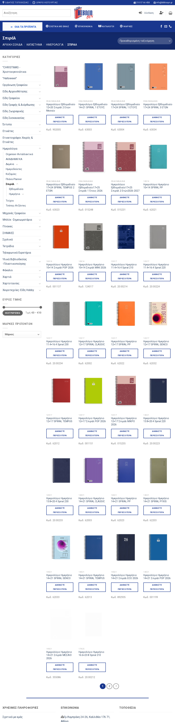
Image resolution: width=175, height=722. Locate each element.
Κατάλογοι (107, 26)
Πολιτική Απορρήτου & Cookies (22, 713)
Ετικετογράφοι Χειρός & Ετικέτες (18, 140)
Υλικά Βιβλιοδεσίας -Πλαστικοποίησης (15, 261)
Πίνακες (8, 226)
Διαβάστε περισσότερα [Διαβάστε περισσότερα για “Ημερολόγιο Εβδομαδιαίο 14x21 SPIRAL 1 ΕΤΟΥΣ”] (92, 119)
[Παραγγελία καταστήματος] (145, 41)
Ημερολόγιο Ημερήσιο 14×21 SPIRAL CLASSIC (92, 485)
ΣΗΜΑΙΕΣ (8, 233)
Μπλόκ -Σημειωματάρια (17, 219)
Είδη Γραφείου (11, 98)
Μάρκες (128, 26)
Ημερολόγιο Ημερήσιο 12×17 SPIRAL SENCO (156, 343)
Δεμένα (10, 164)
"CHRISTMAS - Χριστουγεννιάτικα (14, 69)
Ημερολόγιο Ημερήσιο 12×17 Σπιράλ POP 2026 (92, 420)
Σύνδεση (149, 12)
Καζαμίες (11, 174)
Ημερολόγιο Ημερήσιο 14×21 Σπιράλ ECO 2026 (124, 548)
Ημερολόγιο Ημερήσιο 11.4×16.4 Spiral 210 (124, 266)
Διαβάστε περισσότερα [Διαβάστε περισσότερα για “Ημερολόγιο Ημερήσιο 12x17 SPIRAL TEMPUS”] (60, 433)
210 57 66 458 (143, 2)
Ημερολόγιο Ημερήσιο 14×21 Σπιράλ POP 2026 (157, 548)
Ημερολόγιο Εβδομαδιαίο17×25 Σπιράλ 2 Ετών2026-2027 (125, 187)
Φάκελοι (8, 270)
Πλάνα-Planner (14, 179)
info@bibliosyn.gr (164, 2)
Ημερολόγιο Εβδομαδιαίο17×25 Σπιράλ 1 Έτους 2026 (91, 187)
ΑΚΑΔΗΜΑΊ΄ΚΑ (14, 159)
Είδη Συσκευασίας (14, 118)
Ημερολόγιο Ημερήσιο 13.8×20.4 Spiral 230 (59, 485)
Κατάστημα (34, 44)
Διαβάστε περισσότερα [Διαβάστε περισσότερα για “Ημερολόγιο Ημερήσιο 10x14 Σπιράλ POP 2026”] (60, 276)
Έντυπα (7, 124)
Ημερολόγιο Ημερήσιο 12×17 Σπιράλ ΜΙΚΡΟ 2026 (124, 407)
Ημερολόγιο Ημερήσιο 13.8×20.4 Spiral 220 (156, 405)
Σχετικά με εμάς (59, 26)
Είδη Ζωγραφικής (13, 111)
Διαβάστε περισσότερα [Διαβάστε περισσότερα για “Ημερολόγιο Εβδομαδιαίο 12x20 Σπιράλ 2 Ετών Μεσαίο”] (60, 119)
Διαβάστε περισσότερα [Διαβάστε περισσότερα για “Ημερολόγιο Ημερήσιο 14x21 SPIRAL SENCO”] (60, 558)
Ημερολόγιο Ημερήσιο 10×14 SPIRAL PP (156, 186)
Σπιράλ (10, 184)
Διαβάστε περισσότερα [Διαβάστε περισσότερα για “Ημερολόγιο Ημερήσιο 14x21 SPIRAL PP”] (125, 495)
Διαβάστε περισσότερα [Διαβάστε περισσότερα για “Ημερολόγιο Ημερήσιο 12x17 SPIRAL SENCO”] (157, 353)
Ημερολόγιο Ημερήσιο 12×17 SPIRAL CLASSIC (92, 343)
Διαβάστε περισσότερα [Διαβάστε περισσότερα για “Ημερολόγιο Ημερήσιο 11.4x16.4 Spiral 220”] (157, 276)
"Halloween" (10, 78)
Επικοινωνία (85, 26)
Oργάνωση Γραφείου (15, 85)
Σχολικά (8, 239)
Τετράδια (8, 246)
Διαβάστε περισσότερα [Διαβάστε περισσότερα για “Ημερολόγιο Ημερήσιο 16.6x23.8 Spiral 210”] (92, 623)
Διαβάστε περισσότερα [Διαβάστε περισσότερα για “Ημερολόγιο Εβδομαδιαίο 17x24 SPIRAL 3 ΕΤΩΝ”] (157, 119)
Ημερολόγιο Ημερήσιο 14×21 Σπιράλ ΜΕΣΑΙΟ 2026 (59, 611)
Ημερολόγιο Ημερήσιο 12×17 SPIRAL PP (124, 343)
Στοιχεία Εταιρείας (14, 681)
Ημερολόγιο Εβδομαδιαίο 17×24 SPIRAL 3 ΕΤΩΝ (157, 106)
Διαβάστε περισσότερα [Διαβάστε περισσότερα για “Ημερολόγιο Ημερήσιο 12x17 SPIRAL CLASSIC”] (92, 353)
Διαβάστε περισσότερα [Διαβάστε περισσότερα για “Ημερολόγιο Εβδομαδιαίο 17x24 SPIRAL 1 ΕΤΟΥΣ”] (125, 119)
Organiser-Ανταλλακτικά (19, 154)
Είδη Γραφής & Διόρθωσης (19, 104)
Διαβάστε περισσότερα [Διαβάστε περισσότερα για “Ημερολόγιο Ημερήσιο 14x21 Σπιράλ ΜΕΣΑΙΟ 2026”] (60, 623)
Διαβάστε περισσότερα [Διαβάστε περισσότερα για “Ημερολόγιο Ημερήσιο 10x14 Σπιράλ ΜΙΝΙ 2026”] (92, 276)
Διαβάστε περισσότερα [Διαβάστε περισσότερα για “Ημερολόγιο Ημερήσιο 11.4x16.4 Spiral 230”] (60, 353)
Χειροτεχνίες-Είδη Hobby (18, 290)
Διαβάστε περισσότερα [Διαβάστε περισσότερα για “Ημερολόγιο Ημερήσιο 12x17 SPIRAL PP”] (125, 353)
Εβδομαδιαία (16, 189)
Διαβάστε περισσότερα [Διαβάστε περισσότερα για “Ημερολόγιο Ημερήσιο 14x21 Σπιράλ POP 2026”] (157, 558)
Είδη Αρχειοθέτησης (15, 91)
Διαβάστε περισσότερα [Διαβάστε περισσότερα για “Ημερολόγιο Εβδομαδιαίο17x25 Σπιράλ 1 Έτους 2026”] (92, 199)
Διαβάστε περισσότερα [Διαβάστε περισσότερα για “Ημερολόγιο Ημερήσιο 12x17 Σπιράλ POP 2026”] (92, 433)
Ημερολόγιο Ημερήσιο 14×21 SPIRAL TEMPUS (92, 548)
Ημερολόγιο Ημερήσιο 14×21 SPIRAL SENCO (59, 548)
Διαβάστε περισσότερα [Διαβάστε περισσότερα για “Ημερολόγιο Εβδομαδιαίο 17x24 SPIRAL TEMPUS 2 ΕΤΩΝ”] (60, 199)
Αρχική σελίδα (12, 44)
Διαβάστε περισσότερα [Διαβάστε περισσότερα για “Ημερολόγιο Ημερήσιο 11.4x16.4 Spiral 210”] (125, 276)
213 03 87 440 (91, 685)
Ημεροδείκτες (14, 169)
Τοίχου (10, 200)
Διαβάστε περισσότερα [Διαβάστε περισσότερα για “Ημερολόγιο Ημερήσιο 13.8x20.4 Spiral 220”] (157, 418)
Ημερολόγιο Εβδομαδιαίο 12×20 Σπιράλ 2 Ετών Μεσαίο (60, 107)
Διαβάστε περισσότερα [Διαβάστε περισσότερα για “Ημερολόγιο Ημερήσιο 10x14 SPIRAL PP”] (157, 199)
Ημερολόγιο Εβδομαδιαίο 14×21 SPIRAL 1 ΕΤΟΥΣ (93, 106)
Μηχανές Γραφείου (14, 213)
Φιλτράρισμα (12, 313)
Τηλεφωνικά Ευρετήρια (17, 252)
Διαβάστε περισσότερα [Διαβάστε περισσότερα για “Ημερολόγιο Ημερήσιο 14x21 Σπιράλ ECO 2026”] (125, 558)
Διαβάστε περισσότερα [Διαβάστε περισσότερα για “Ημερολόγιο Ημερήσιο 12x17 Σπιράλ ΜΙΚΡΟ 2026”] (125, 418)
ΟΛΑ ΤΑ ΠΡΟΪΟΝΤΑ (23, 26)
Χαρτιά (7, 277)
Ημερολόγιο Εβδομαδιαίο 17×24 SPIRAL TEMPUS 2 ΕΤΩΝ (60, 187)
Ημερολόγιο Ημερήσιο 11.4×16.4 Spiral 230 (59, 343)
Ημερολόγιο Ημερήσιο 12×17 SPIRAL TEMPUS (59, 420)
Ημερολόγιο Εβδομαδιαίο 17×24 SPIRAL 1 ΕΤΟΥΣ (125, 106)
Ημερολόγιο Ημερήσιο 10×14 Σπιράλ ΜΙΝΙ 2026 (92, 266)
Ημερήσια (14, 194)
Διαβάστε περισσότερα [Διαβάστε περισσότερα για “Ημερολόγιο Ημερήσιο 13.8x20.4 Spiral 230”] (60, 495)
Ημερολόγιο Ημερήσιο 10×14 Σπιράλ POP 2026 (59, 266)
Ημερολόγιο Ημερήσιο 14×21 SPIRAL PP (124, 485)
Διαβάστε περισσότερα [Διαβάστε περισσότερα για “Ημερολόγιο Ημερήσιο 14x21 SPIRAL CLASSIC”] (92, 495)
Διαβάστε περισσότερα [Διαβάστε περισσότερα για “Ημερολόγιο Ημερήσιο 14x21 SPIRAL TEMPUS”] (92, 558)
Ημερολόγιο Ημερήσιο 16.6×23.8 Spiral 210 (91, 610)
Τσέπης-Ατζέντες (16, 205)
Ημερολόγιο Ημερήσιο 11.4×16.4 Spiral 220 (156, 266)
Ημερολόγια (54, 44)
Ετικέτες (8, 131)
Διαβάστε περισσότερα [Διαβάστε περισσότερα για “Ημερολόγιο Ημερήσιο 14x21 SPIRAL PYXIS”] (157, 495)
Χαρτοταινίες (11, 283)
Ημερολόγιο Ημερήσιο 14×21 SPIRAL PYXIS (156, 485)
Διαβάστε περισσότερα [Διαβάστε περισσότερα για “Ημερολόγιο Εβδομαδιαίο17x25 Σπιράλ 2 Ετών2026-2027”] (125, 199)
